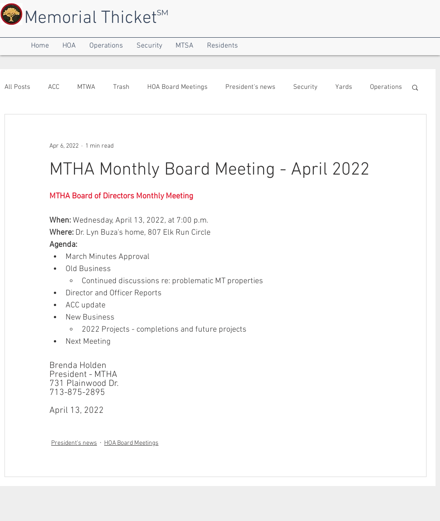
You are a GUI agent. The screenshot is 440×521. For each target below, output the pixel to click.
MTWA (86, 87)
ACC (53, 87)
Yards (343, 87)
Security (305, 87)
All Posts (17, 87)
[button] (40, 46)
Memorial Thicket (90, 18)
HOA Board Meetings (177, 87)
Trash (121, 87)
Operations (386, 87)
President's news (250, 87)
